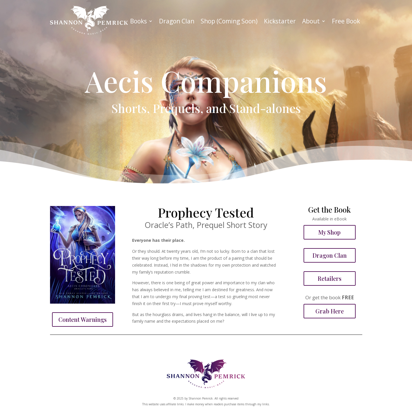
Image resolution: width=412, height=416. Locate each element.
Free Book (346, 22)
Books (138, 22)
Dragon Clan (176, 22)
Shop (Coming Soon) (229, 22)
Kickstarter (280, 22)
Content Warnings (82, 319)
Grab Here (329, 311)
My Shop (329, 232)
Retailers (329, 278)
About (311, 22)
